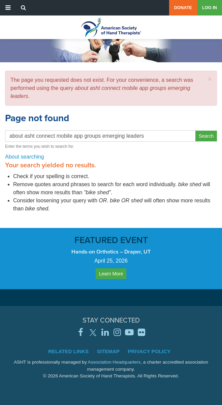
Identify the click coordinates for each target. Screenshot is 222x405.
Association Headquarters (114, 362)
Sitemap (108, 351)
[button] (210, 78)
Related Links (68, 351)
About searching (24, 157)
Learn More (111, 273)
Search (206, 136)
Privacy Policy (149, 351)
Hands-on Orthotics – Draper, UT (111, 252)
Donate (183, 7)
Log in (209, 7)
